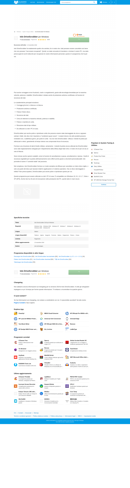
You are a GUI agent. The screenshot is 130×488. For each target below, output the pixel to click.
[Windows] (19, 32)
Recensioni (40, 2)
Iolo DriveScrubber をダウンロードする (70, 256)
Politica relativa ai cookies (40, 416)
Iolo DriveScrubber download (41, 259)
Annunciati (28, 413)
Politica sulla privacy (56, 416)
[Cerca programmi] (94, 2)
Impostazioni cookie (90, 416)
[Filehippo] (20, 2)
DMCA (80, 416)
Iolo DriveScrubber (34, 37)
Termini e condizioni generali (22, 416)
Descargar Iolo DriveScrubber (22, 256)
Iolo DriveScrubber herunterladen (45, 256)
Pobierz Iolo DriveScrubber (22, 259)
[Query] (78, 2)
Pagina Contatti (19, 303)
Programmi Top (51, 2)
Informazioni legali (70, 416)
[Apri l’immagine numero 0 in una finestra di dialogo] (27, 191)
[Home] (14, 32)
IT (113, 2)
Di (25, 39)
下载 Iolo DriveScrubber (61, 259)
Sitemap (36, 413)
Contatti (20, 413)
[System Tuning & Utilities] (27, 32)
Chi (15, 413)
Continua (103, 184)
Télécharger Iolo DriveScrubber (23, 262)
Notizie (32, 2)
